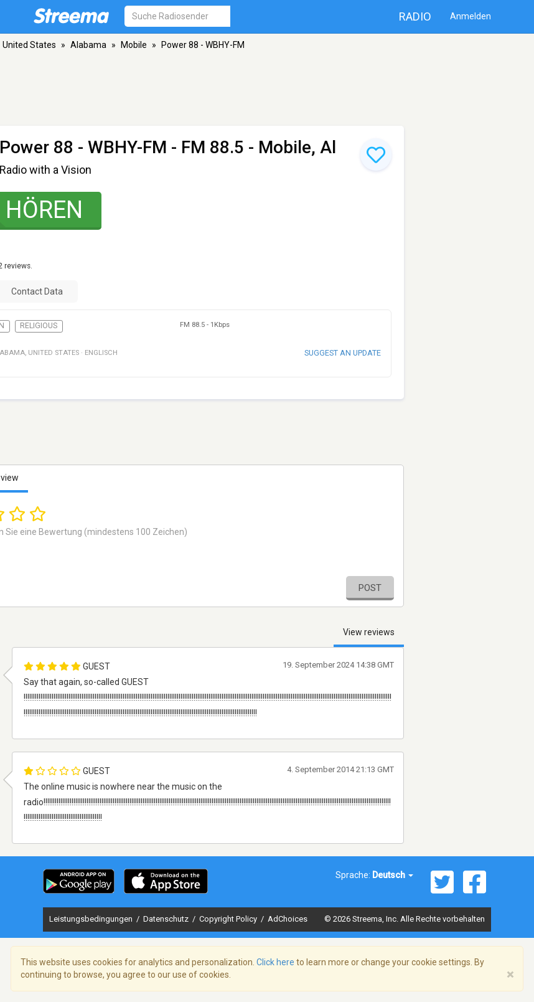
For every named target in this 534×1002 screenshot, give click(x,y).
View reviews (369, 632)
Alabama (88, 45)
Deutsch (392, 875)
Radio (415, 16)
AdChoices (287, 919)
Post (370, 587)
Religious (38, 325)
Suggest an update (342, 352)
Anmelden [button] (470, 16)
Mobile (134, 45)
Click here (275, 962)
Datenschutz (166, 919)
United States (29, 45)
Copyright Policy (229, 919)
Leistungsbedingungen (91, 919)
